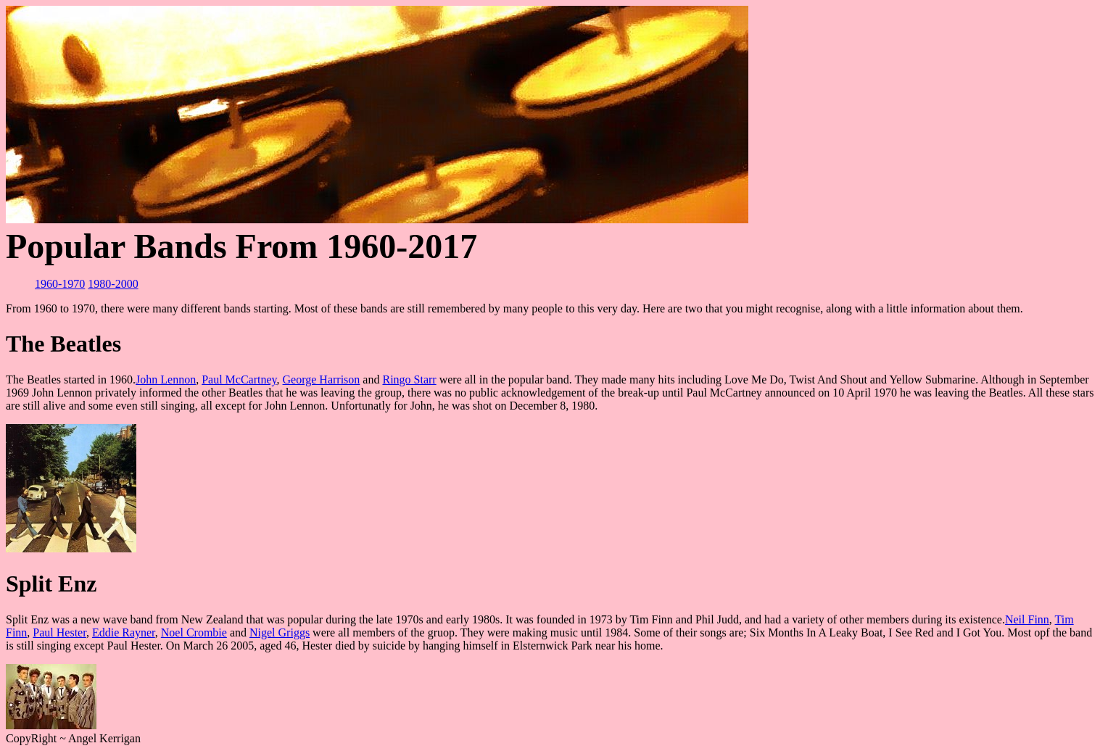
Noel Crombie (194, 632)
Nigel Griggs (279, 632)
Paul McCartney (239, 379)
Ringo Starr (409, 379)
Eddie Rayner (123, 632)
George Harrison (321, 379)
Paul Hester (59, 632)
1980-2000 (113, 284)
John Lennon (166, 379)
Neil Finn (1027, 619)
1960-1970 (60, 284)
